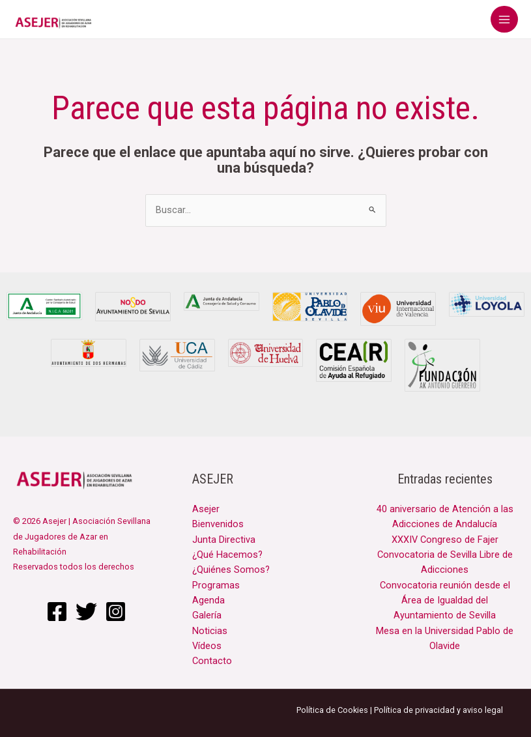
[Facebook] (57, 611)
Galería (207, 615)
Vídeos (207, 646)
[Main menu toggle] (504, 19)
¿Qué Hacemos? (227, 554)
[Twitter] (86, 611)
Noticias (209, 631)
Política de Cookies (332, 710)
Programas (216, 585)
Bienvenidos (218, 524)
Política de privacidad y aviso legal (438, 710)
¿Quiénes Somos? (231, 569)
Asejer (206, 509)
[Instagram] (115, 611)
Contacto (212, 661)
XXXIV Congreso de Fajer (445, 539)
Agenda (208, 600)
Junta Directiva (223, 539)
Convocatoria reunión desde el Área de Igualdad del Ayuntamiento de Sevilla (445, 600)
